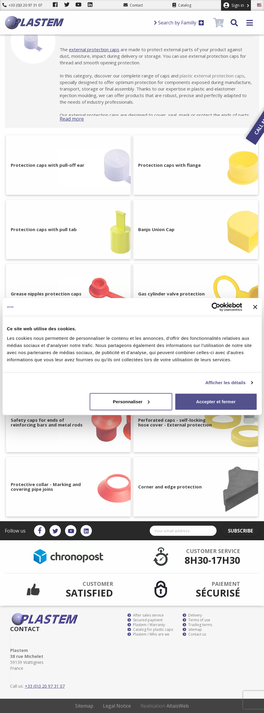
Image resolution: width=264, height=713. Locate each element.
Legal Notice (117, 706)
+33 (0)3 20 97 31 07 (22, 5)
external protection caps (99, 49)
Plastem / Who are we (148, 634)
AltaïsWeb (177, 706)
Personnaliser (131, 401)
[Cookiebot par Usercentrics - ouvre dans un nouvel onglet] (216, 307)
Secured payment (145, 620)
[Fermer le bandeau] (255, 307)
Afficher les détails (225, 382)
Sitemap (84, 706)
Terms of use (196, 620)
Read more (77, 119)
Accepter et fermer (216, 401)
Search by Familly (179, 22)
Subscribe (242, 530)
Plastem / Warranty (146, 624)
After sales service (145, 615)
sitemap (192, 629)
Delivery (192, 615)
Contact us (194, 634)
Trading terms (197, 624)
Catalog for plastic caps (150, 629)
